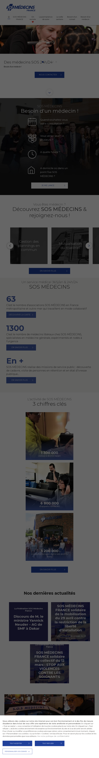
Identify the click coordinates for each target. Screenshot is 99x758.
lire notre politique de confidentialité (53, 736)
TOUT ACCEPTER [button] (16, 743)
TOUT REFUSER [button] (48, 743)
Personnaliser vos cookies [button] (16, 751)
